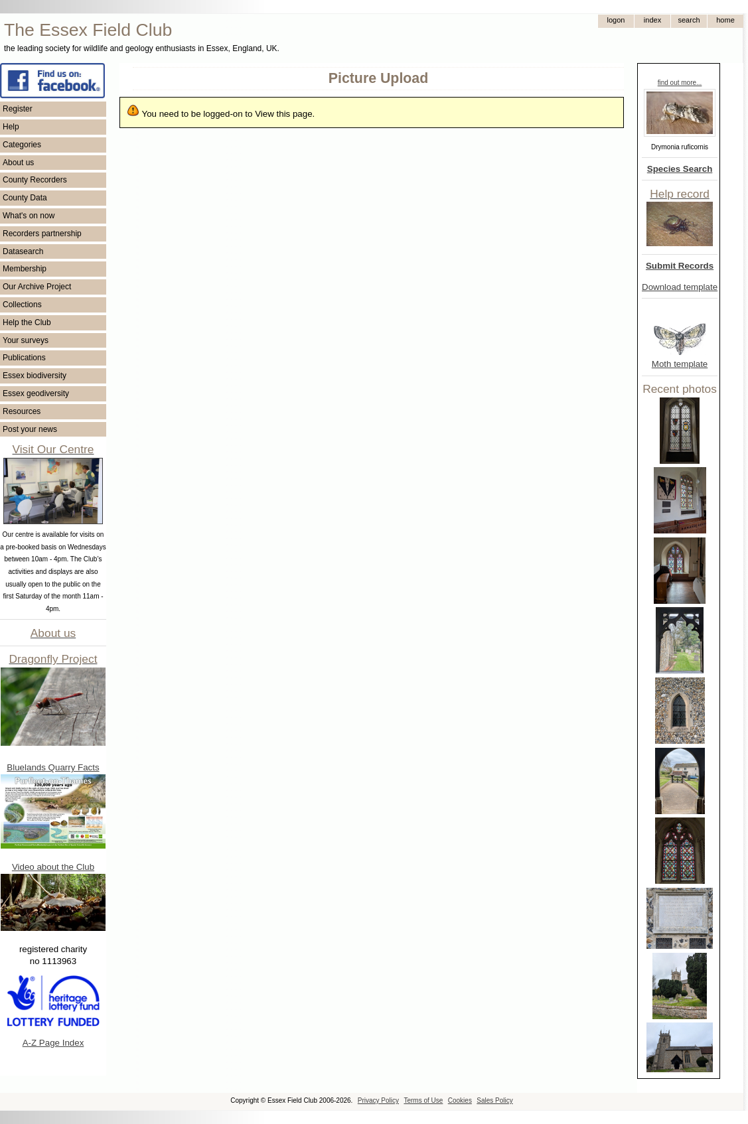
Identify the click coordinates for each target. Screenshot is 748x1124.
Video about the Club (53, 867)
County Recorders (35, 179)
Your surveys (25, 340)
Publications (24, 357)
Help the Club (27, 322)
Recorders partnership (42, 233)
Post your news (30, 429)
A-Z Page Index (53, 1043)
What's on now (28, 215)
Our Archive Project (37, 286)
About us (18, 162)
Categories (22, 144)
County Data (25, 197)
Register (18, 108)
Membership (24, 268)
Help (11, 126)
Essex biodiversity (34, 375)
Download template (679, 287)
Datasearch (23, 251)
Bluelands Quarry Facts (53, 767)
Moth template (680, 364)
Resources (21, 411)
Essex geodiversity (36, 393)
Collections (22, 304)
